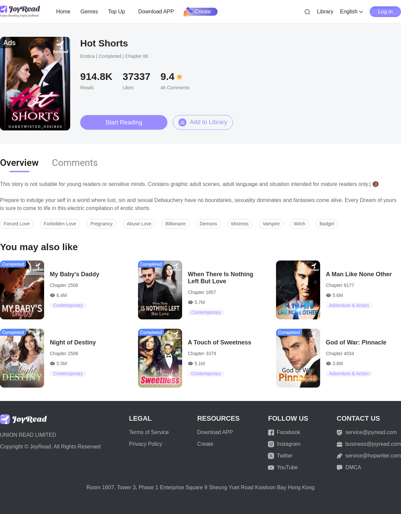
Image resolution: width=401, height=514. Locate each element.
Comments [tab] (75, 162)
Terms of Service (149, 432)
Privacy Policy (145, 444)
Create (197, 12)
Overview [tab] (19, 162)
